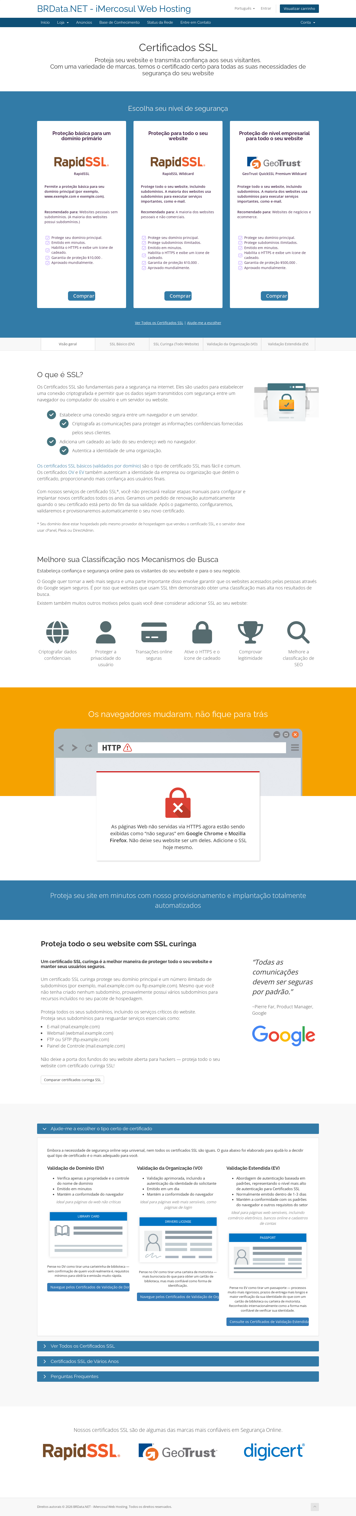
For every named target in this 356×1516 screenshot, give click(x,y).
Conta (308, 22)
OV (71, 472)
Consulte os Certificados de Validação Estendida (269, 1321)
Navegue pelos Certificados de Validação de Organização (179, 1296)
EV (81, 472)
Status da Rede (160, 22)
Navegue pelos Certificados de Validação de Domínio (90, 1287)
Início (45, 22)
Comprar (83, 295)
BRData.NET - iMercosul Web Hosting (114, 8)
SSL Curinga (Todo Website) (176, 344)
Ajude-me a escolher (204, 322)
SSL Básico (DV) (122, 344)
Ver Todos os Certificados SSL (159, 322)
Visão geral (68, 344)
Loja (63, 22)
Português (245, 8)
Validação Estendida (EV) (288, 344)
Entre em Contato (195, 22)
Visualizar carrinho (299, 8)
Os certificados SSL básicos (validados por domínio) (89, 466)
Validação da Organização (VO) (232, 344)
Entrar (266, 8)
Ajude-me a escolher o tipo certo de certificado (101, 1128)
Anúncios (84, 22)
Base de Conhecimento (119, 22)
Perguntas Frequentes (74, 1376)
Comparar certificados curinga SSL (72, 1079)
